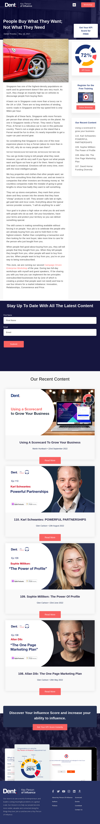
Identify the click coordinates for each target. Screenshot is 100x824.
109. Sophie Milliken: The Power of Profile (50, 596)
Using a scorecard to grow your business (50, 442)
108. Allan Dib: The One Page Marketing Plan (85, 158)
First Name (8, 315)
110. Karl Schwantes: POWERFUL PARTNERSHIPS (85, 139)
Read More (50, 460)
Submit (13, 344)
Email (6, 327)
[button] (74, 4)
